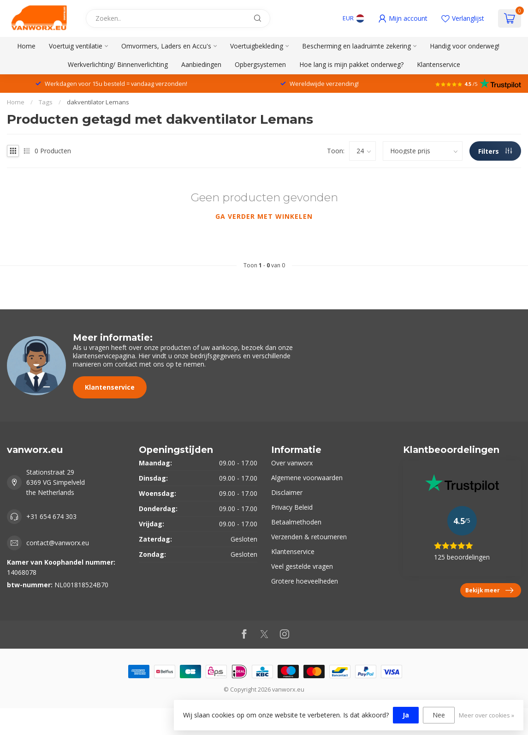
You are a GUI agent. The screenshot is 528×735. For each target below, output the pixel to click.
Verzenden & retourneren (309, 536)
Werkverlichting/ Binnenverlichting (118, 64)
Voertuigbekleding (256, 46)
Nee (439, 715)
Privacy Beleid (292, 507)
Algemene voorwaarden (307, 477)
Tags (46, 102)
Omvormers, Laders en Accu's (166, 46)
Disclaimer (287, 492)
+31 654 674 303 (51, 516)
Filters (495, 151)
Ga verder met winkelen (264, 216)
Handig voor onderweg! (464, 46)
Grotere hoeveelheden (304, 581)
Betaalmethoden (296, 522)
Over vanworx (292, 462)
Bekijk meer (489, 590)
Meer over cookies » (486, 715)
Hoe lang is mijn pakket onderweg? (351, 64)
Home (26, 46)
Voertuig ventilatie (75, 46)
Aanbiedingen (201, 64)
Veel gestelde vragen (302, 566)
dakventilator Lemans (98, 102)
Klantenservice (438, 64)
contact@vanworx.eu (57, 542)
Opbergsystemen (260, 64)
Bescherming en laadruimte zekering (356, 46)
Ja (406, 715)
